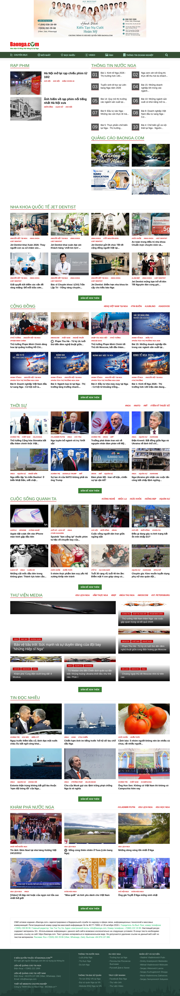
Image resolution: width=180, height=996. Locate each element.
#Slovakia (37, 437)
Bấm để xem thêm (90, 298)
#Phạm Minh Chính (18, 341)
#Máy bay (24, 639)
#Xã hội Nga (123, 892)
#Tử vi (93, 570)
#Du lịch (125, 669)
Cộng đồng (22, 306)
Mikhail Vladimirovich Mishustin (154, 965)
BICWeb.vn (50, 987)
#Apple (13, 530)
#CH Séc (25, 737)
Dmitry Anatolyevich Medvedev (154, 961)
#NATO (137, 406)
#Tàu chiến (83, 737)
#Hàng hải (32, 782)
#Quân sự (143, 437)
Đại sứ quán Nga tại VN (89, 982)
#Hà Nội (56, 81)
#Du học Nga (163, 807)
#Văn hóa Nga (70, 892)
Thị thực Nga (85, 961)
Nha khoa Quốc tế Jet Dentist (43, 207)
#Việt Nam (66, 338)
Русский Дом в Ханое (120, 968)
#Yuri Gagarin (57, 533)
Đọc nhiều (68, 54)
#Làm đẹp (136, 278)
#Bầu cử (35, 737)
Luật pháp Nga (85, 957)
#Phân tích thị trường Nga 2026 (146, 341)
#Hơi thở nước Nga (18, 847)
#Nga (128, 406)
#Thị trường (137, 380)
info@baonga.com (28, 979)
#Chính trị (14, 437)
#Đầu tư (149, 338)
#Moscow (55, 338)
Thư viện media (26, 595)
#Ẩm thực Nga (100, 595)
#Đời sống (48, 107)
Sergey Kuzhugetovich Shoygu (154, 972)
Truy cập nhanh (117, 975)
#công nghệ (34, 530)
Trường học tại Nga (118, 957)
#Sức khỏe (136, 238)
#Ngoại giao (96, 341)
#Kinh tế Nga (137, 338)
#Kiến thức (67, 570)
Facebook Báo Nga (118, 979)
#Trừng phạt (77, 782)
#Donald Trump (69, 474)
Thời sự (18, 405)
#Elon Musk (90, 782)
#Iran (105, 437)
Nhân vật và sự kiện (149, 954)
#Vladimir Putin (58, 437)
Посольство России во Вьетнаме (120, 962)
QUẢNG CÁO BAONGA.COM (117, 138)
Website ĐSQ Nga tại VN (90, 986)
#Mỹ (145, 406)
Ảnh (109, 54)
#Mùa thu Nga (126, 595)
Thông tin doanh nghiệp (138, 55)
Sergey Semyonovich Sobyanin (154, 979)
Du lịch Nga (84, 965)
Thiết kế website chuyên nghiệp (30, 984)
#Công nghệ (108, 499)
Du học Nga (115, 954)
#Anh (73, 737)
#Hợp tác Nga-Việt (99, 338)
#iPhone (22, 530)
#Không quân (36, 639)
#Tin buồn (136, 306)
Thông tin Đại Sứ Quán (89, 975)
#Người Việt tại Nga (18, 238)
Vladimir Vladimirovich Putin (152, 957)
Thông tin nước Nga (113, 65)
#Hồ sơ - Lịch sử (58, 530)
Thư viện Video (116, 986)
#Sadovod (164, 306)
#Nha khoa (35, 238)
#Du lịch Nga (82, 595)
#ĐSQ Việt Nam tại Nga (116, 306)
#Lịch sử (59, 107)
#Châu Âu (156, 530)
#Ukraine (154, 437)
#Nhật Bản (32, 474)
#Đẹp (113, 595)
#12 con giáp (104, 570)
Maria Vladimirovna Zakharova (153, 976)
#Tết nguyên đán (110, 238)
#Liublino (150, 306)
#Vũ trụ (77, 437)
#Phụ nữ (157, 570)
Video (90, 55)
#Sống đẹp (150, 499)
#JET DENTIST (16, 241)
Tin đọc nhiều (25, 697)
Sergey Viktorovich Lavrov (152, 968)
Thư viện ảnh (116, 982)
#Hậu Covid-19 (68, 81)
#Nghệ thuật (78, 338)
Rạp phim (19, 65)
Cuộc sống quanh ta (33, 499)
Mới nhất (44, 54)
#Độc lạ (122, 499)
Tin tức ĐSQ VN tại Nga (89, 979)
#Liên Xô (31, 570)
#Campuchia (146, 782)
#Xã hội (47, 81)
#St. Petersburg (160, 595)
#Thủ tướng (15, 338)
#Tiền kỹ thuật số (160, 406)
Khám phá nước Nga (32, 807)
